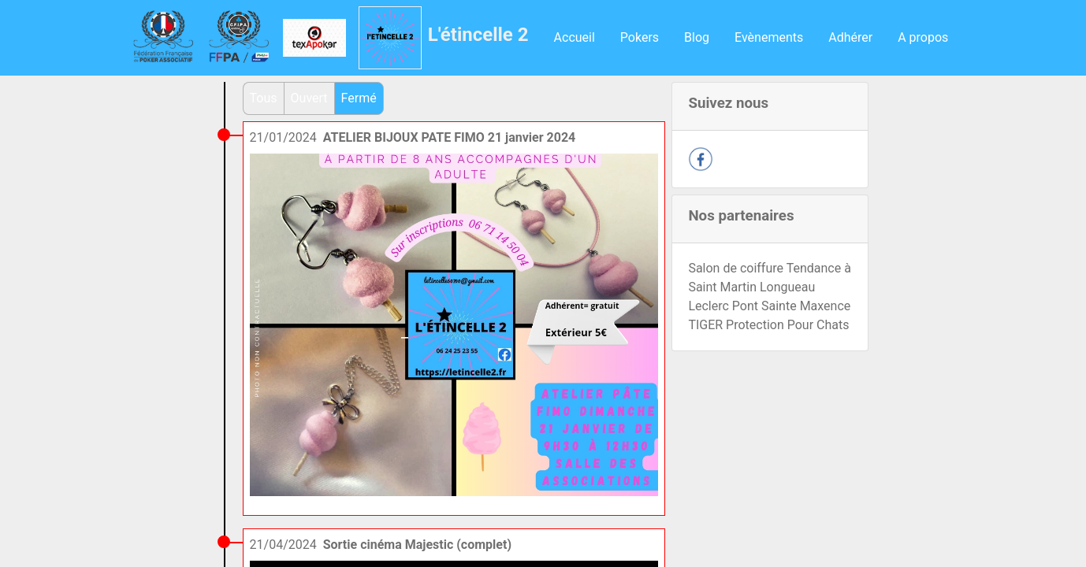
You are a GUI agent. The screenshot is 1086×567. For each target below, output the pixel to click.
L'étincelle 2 (478, 35)
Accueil (574, 37)
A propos (923, 37)
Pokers (639, 37)
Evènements (769, 37)
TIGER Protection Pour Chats (768, 324)
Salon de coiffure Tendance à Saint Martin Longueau (769, 278)
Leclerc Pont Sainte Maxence (769, 305)
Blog (696, 37)
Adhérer (850, 37)
